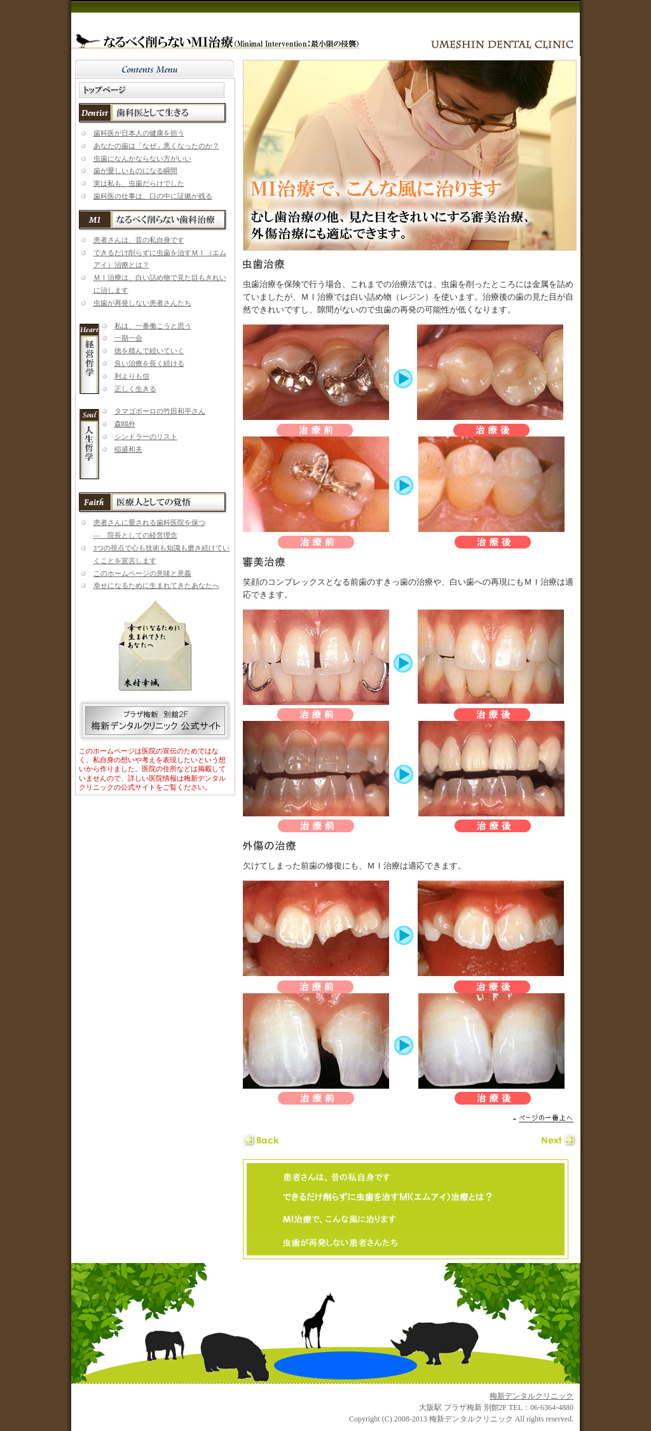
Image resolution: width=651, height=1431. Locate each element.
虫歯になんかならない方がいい (142, 158)
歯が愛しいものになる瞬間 (135, 170)
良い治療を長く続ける (149, 363)
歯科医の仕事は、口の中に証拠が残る (152, 196)
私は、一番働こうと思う (152, 326)
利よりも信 (131, 376)
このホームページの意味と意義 (142, 573)
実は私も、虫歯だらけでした (138, 183)
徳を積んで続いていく (149, 350)
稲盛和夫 (128, 449)
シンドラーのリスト (145, 436)
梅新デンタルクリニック (531, 1396)
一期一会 (128, 338)
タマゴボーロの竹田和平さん (159, 411)
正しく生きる (135, 389)
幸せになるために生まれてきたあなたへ (156, 585)
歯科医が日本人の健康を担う (138, 133)
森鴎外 (124, 424)
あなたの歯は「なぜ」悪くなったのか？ (156, 146)
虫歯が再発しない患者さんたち (142, 303)
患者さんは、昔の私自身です (138, 240)
